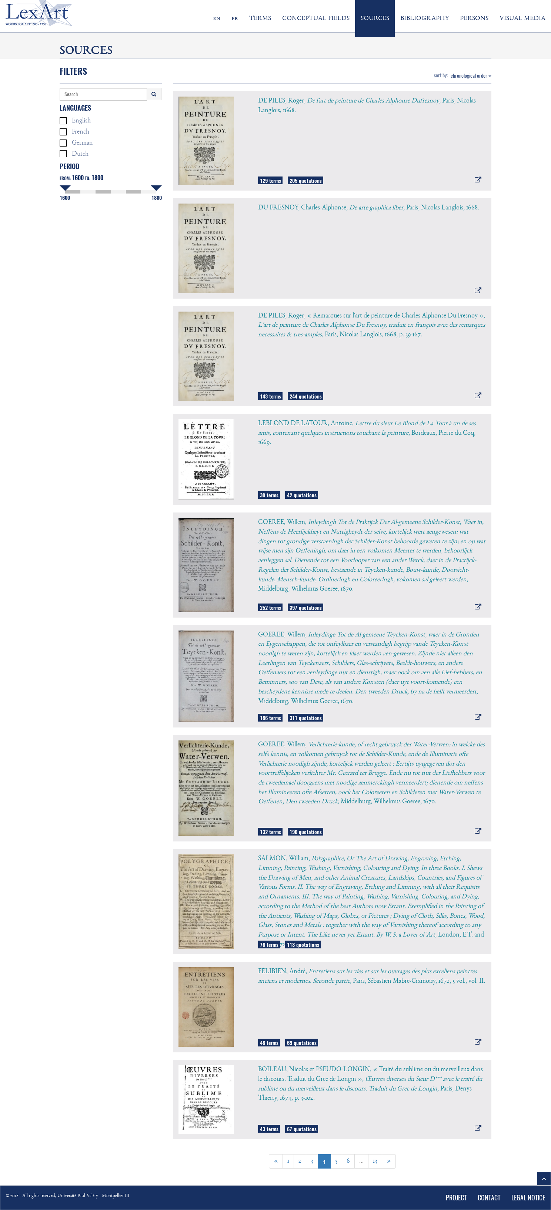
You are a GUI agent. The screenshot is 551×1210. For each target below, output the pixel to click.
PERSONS (474, 18)
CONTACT (489, 1197)
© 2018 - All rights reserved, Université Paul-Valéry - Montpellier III (67, 1196)
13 (375, 1161)
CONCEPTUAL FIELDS (316, 18)
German (76, 143)
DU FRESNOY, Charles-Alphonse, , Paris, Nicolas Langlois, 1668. (368, 208)
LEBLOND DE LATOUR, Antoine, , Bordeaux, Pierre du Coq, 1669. (367, 433)
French (74, 131)
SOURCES (375, 18)
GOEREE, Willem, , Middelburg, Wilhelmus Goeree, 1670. (371, 773)
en (216, 18)
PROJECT (456, 1197)
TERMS (260, 18)
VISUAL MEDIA (522, 18)
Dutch (74, 153)
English (75, 120)
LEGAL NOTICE (528, 1197)
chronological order (471, 75)
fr (234, 18)
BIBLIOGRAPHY (424, 18)
